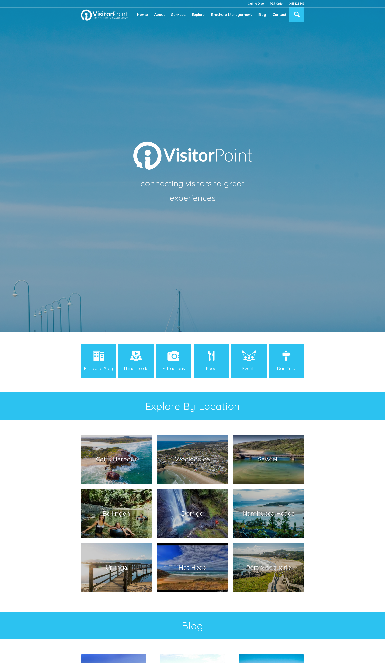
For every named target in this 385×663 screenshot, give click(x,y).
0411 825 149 (296, 3)
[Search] (296, 14)
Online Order (256, 3)
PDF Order (276, 3)
